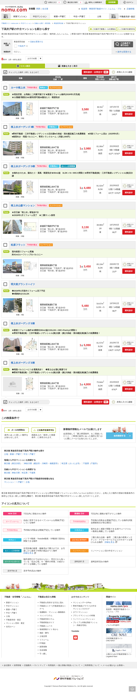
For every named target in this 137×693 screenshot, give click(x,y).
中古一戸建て (79, 16)
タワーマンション (80, 612)
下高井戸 (21, 46)
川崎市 (45, 463)
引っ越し (43, 654)
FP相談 (43, 643)
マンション (9, 482)
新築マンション (19, 16)
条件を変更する (124, 52)
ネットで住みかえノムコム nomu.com (14, 9)
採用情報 (17, 665)
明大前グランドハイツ (23, 284)
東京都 (7, 463)
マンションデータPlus (82, 602)
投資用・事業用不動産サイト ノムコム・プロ (118, 610)
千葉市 (94, 463)
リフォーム (44, 640)
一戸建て (20, 482)
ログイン (128, 2)
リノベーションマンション (84, 619)
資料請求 (128, 114)
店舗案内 (27, 665)
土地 (99, 16)
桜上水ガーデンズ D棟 (23, 166)
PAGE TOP (132, 689)
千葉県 (86, 463)
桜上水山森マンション (23, 205)
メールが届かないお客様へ (113, 665)
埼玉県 (64, 463)
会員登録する (119, 435)
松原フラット (18, 245)
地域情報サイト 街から (49, 629)
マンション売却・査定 (15, 623)
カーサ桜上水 (18, 87)
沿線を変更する (36, 42)
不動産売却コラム (47, 619)
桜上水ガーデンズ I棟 (22, 127)
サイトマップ (39, 665)
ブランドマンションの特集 (84, 615)
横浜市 (37, 463)
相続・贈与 (44, 633)
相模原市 (54, 463)
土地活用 (43, 636)
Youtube (75, 637)
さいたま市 (74, 463)
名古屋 (45, 9)
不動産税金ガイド (47, 622)
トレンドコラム (46, 615)
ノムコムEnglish (112, 625)
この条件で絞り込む (123, 44)
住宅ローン (10, 627)
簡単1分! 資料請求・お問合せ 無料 (95, 72)
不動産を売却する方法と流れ (51, 602)
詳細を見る (110, 542)
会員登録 (112, 2)
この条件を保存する (126, 29)
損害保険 (43, 647)
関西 (38, 9)
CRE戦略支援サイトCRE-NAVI (114, 639)
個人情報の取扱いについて (69, 665)
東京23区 (16, 463)
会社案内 (7, 665)
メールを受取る (16, 430)
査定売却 (126, 16)
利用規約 (51, 665)
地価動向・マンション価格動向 (52, 612)
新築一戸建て (60, 16)
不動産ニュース (46, 626)
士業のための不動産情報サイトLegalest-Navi (119, 655)
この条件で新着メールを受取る (102, 29)
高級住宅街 (81, 625)
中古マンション (40, 16)
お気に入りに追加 (122, 72)
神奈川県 (28, 463)
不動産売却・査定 (13, 620)
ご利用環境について (91, 665)
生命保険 (43, 650)
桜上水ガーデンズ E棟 (23, 323)
